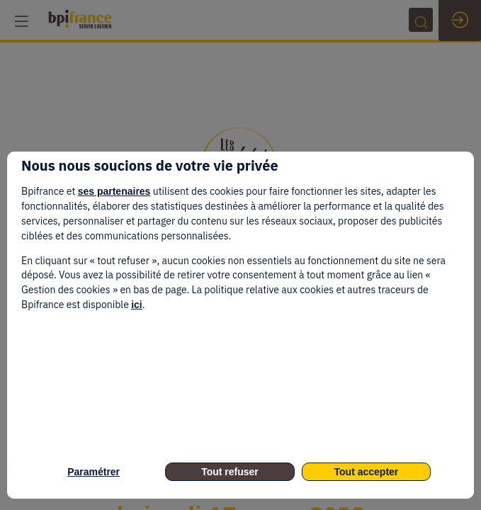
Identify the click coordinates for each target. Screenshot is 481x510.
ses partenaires (114, 191)
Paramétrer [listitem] (93, 471)
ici (136, 304)
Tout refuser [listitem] (230, 471)
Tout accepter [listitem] (366, 471)
